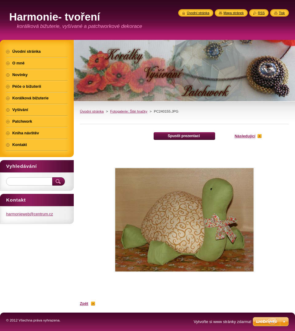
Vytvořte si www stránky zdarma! (222, 321)
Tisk (282, 13)
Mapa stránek (233, 13)
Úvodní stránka (92, 111)
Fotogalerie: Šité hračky (129, 111)
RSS (261, 13)
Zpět (84, 303)
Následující (244, 136)
